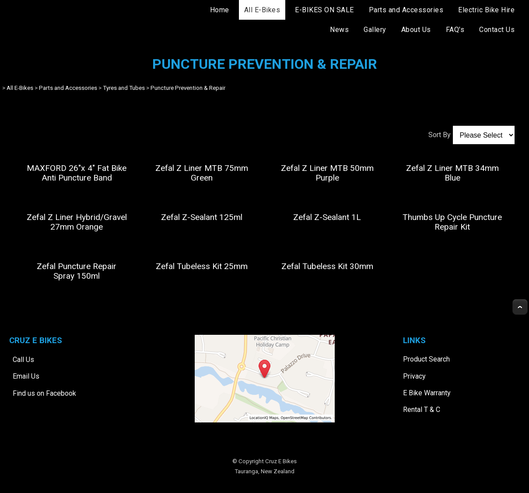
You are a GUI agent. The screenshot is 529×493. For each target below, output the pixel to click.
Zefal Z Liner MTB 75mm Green (201, 173)
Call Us (23, 359)
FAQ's (455, 29)
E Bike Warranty (427, 393)
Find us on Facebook (44, 393)
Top (520, 307)
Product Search (426, 359)
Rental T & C (421, 409)
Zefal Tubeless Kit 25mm (202, 266)
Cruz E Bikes (281, 461)
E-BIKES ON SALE (324, 10)
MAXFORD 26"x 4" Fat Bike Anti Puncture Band (76, 173)
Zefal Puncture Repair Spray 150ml (76, 271)
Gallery (375, 29)
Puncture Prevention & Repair (188, 88)
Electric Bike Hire (486, 10)
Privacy (414, 376)
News (339, 29)
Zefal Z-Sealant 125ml (201, 217)
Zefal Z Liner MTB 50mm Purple (327, 173)
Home (219, 10)
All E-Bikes (262, 10)
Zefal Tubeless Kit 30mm (327, 266)
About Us (416, 29)
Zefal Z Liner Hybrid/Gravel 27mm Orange (77, 222)
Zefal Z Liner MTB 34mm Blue (452, 173)
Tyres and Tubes (124, 88)
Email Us (26, 376)
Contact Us (497, 29)
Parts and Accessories (406, 10)
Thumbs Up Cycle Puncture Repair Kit (452, 222)
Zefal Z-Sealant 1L (327, 217)
